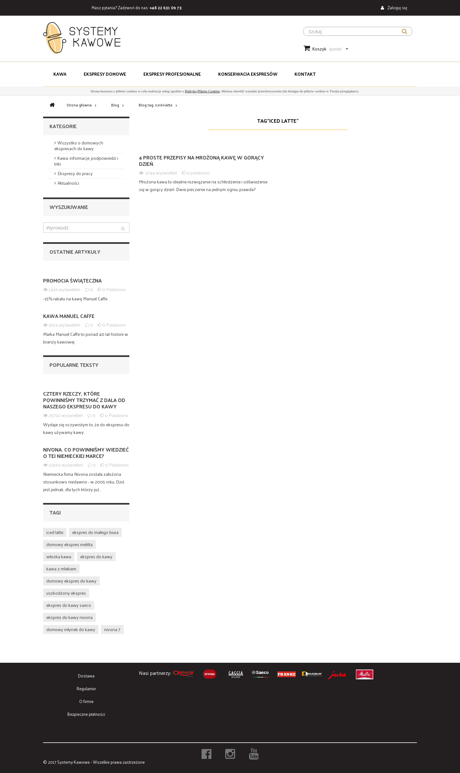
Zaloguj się (397, 7)
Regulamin (86, 688)
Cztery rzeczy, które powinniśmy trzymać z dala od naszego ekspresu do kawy (84, 400)
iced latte (54, 532)
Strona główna (79, 104)
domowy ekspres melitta (69, 544)
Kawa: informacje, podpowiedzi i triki (86, 161)
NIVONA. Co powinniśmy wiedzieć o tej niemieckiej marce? (86, 452)
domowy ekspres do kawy (71, 581)
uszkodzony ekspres (66, 593)
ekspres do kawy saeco (68, 605)
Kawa (59, 74)
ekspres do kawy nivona (69, 617)
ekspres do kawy (96, 556)
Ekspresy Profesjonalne (172, 74)
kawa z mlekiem (61, 569)
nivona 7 (112, 629)
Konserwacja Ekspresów (247, 74)
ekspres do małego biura (95, 532)
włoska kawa (58, 556)
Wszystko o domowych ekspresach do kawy (78, 145)
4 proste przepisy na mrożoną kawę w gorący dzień (201, 160)
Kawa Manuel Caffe (69, 316)
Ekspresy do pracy (75, 173)
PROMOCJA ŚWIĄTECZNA (72, 280)
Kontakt (305, 74)
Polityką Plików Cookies (202, 91)
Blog (115, 104)
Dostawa (86, 675)
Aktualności (68, 183)
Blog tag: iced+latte (155, 104)
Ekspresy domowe (105, 74)
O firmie (86, 701)
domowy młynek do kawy (70, 629)
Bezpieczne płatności (86, 714)
